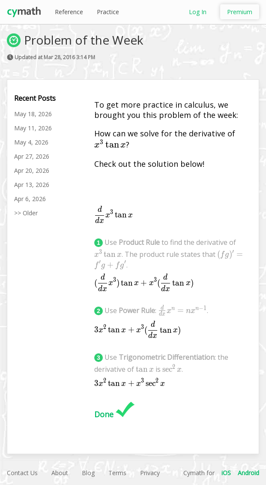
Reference (69, 12)
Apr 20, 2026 (31, 170)
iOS (226, 473)
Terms (117, 473)
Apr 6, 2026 (30, 199)
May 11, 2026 (33, 128)
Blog (88, 473)
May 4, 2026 (31, 142)
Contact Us (22, 473)
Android (248, 473)
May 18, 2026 (33, 114)
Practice (108, 12)
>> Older (26, 213)
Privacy (150, 473)
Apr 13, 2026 (31, 185)
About (59, 473)
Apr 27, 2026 (31, 156)
